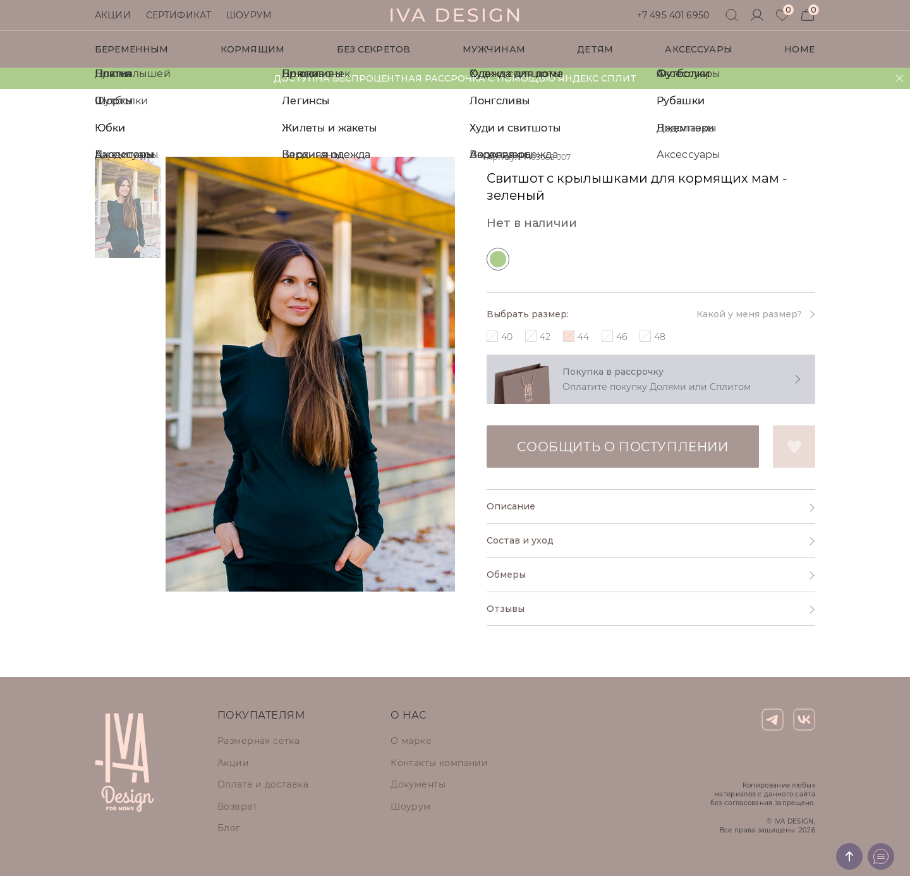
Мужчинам (494, 49)
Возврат (237, 806)
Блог (229, 828)
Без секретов (374, 49)
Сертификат (178, 15)
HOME (799, 49)
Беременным (131, 49)
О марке (411, 740)
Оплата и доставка (262, 784)
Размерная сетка (258, 740)
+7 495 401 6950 (673, 15)
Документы (418, 784)
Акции (113, 15)
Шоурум (248, 15)
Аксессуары (698, 49)
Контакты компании (439, 763)
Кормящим (252, 49)
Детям (595, 49)
